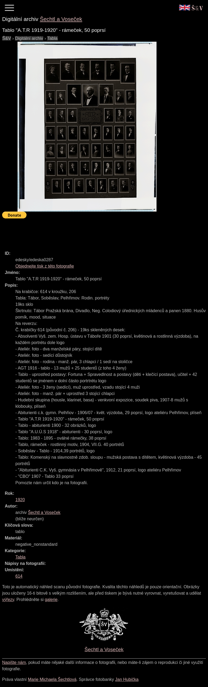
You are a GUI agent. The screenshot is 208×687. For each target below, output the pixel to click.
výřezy (8, 599)
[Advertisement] (98, 232)
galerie (51, 599)
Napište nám (14, 662)
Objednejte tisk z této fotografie (44, 266)
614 (19, 576)
